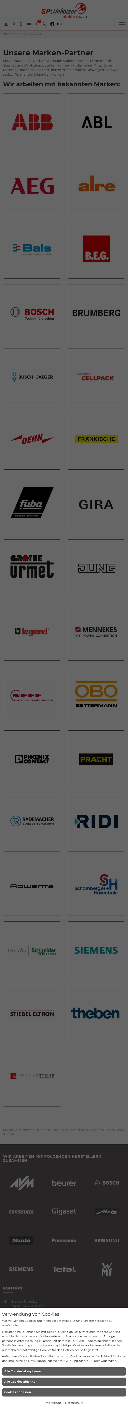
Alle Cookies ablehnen (21, 1381)
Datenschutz (74, 1403)
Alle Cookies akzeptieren (22, 1371)
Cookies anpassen (17, 1392)
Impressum (53, 1403)
